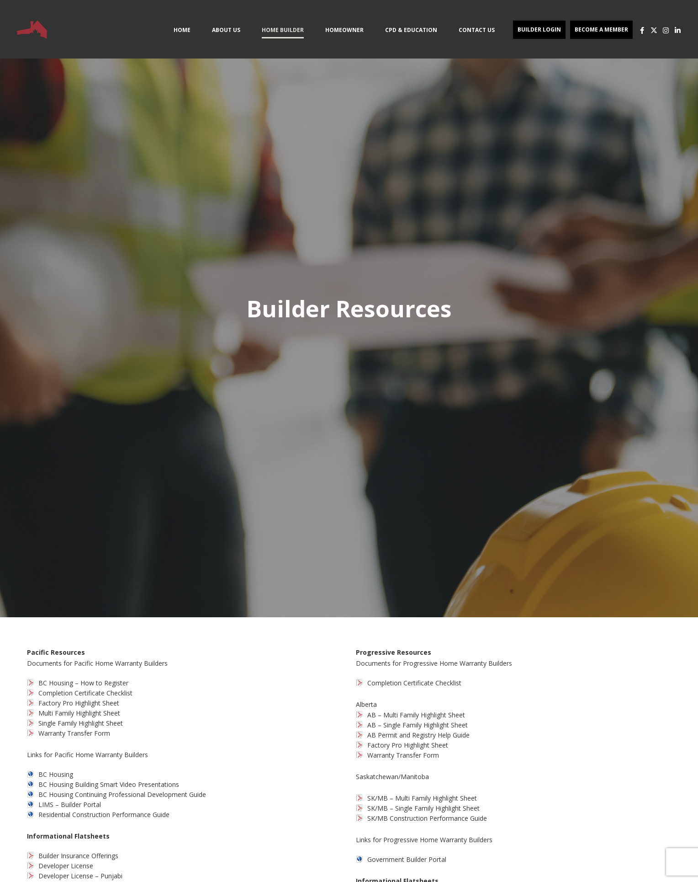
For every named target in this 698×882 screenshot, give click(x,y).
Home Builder (283, 30)
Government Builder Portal (406, 859)
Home (182, 30)
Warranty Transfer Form (74, 733)
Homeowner (344, 30)
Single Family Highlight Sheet (80, 723)
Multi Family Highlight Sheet (79, 713)
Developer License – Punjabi (80, 875)
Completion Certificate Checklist (85, 693)
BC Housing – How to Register (83, 683)
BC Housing (55, 774)
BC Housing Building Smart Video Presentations (108, 784)
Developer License (65, 865)
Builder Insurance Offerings (78, 855)
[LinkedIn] (677, 30)
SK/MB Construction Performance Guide (427, 818)
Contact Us (477, 30)
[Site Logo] (32, 29)
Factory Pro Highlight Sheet (78, 703)
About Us (226, 30)
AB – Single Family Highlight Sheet (417, 725)
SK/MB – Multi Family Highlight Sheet (422, 798)
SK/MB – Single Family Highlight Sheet (423, 808)
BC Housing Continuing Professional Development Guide (122, 794)
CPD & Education (411, 30)
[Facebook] (641, 30)
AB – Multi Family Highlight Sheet (416, 715)
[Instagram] (665, 30)
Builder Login (539, 29)
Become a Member (601, 29)
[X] (653, 30)
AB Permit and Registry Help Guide (418, 735)
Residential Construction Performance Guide (103, 814)
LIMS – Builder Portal (69, 804)
